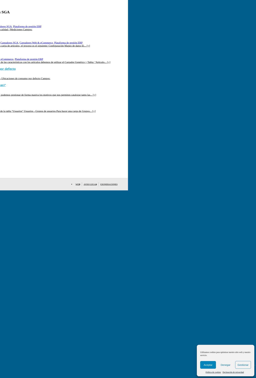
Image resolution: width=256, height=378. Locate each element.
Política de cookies (213, 372)
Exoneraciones (109, 184)
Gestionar (243, 364)
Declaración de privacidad (233, 372)
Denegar (225, 364)
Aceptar (208, 364)
